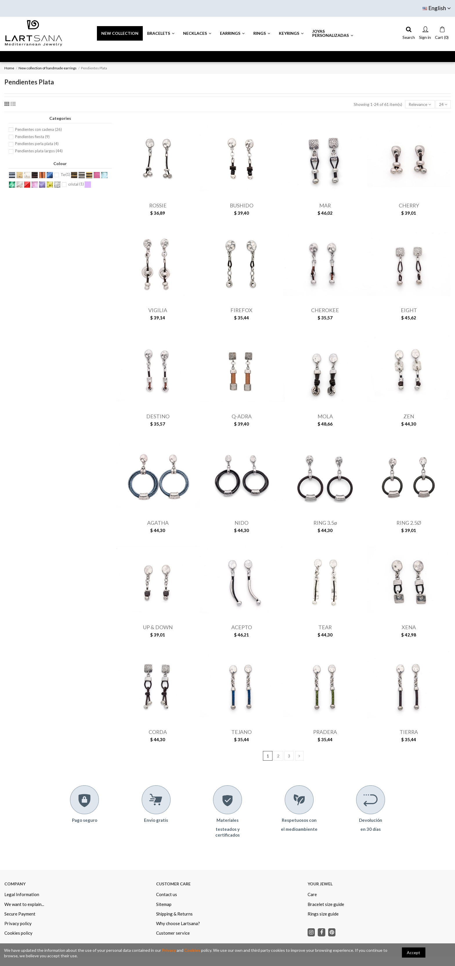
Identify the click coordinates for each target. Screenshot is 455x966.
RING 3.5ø (325, 523)
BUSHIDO (241, 205)
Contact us (166, 894)
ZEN (408, 416)
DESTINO (157, 416)
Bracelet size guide (326, 904)
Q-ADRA (242, 416)
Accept (413, 952)
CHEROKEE (325, 310)
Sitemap (163, 904)
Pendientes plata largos (39, 151)
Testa (65, 174)
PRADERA (325, 732)
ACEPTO (241, 627)
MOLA (325, 416)
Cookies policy (18, 933)
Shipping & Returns (174, 913)
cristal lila (76, 184)
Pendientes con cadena (38, 129)
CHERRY (409, 205)
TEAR (325, 627)
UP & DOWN (158, 627)
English (437, 8)
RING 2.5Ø (408, 523)
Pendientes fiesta (32, 136)
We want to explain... (24, 904)
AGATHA (158, 523)
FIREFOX (241, 310)
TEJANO (241, 732)
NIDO (241, 523)
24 (443, 104)
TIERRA (409, 732)
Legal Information (21, 894)
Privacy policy (18, 923)
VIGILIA (157, 310)
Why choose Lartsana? (178, 923)
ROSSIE (158, 205)
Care (312, 894)
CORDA (158, 732)
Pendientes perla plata (37, 143)
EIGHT (409, 310)
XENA (409, 627)
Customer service (173, 933)
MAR (325, 205)
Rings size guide (323, 913)
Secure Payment (19, 913)
